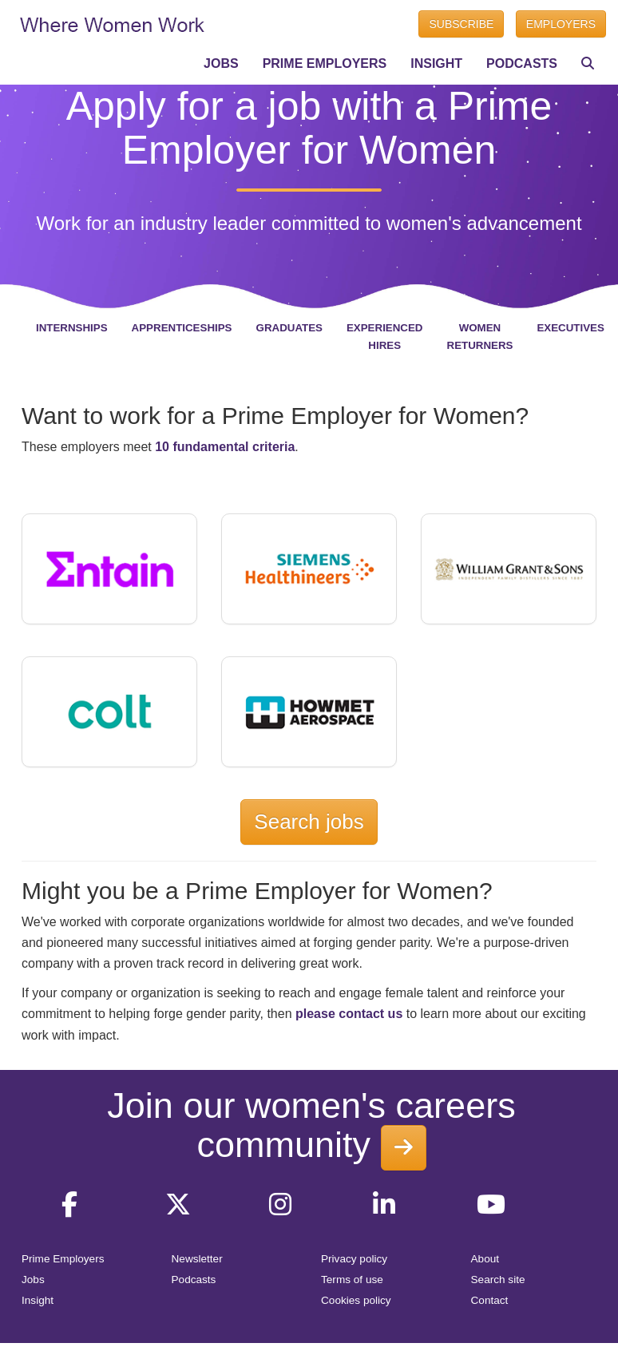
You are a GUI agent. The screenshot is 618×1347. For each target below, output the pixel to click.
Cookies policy (356, 1300)
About (485, 1259)
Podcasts (194, 1280)
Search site (498, 1280)
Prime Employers (63, 1259)
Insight (37, 1300)
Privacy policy (354, 1259)
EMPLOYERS (561, 24)
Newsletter (197, 1259)
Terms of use (352, 1280)
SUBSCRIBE (461, 24)
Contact (490, 1300)
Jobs (33, 1280)
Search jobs (308, 822)
